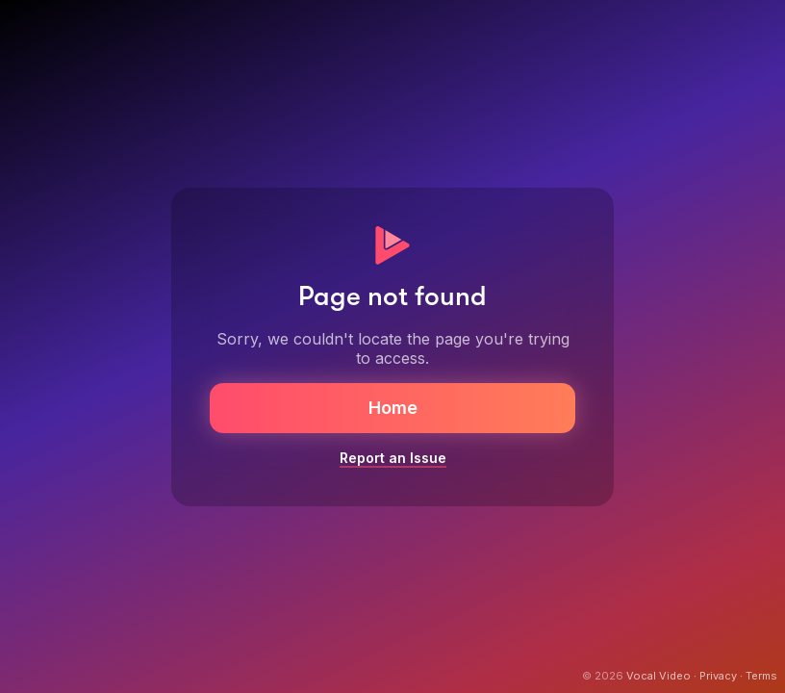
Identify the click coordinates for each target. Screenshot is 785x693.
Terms (761, 675)
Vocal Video (658, 675)
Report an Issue (393, 457)
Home (393, 408)
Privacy (718, 675)
